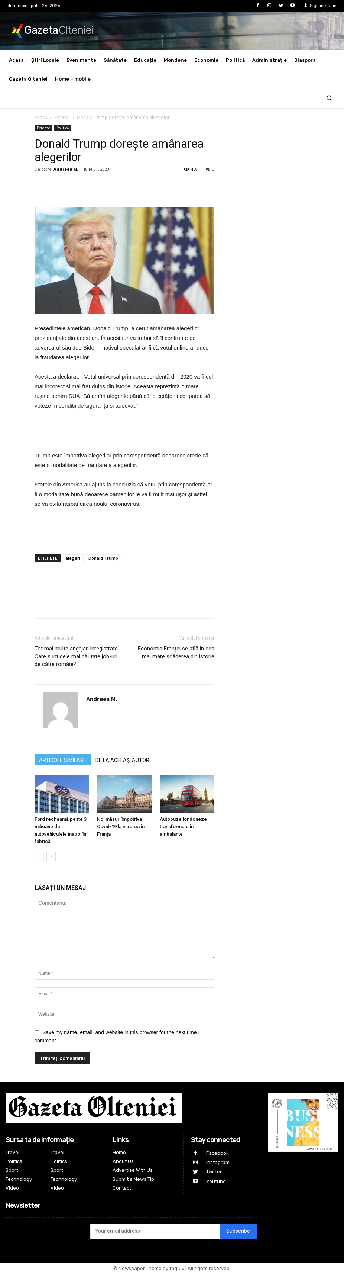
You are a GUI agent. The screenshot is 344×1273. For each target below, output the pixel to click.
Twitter (214, 1171)
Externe (62, 117)
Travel (12, 1152)
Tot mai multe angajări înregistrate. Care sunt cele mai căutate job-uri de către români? (77, 656)
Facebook (217, 1153)
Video (12, 1188)
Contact (122, 1188)
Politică (62, 128)
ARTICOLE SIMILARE (63, 760)
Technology (19, 1179)
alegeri (72, 558)
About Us (123, 1161)
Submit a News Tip (133, 1179)
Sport (12, 1170)
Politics (14, 1161)
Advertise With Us (133, 1170)
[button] (329, 98)
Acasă (41, 117)
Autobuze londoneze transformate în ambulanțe (183, 826)
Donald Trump (103, 558)
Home (119, 1152)
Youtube (216, 1181)
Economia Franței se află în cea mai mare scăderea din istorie (176, 652)
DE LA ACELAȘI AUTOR (122, 760)
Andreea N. (65, 169)
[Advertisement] (124, 432)
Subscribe (238, 1231)
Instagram (218, 1162)
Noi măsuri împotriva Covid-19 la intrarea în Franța (121, 826)
